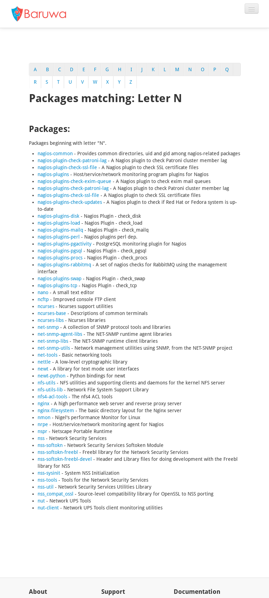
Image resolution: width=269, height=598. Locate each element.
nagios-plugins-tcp (57, 285)
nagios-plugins (53, 174)
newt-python (51, 376)
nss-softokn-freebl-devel (65, 459)
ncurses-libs (51, 320)
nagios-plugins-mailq (60, 230)
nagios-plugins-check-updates (70, 202)
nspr (42, 431)
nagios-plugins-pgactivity (65, 244)
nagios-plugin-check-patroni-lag (72, 160)
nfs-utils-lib (50, 389)
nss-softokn (50, 445)
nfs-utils (46, 382)
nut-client (48, 507)
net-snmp (48, 327)
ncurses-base (52, 313)
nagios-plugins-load (59, 223)
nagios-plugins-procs (60, 257)
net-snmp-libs (53, 341)
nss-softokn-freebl (58, 452)
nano (43, 292)
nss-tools (47, 480)
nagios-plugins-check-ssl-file (68, 195)
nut (41, 501)
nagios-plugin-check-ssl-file (67, 167)
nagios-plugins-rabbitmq (64, 264)
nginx (43, 403)
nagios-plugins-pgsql (60, 251)
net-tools (47, 355)
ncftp (43, 299)
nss (41, 438)
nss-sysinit (49, 473)
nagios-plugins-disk (58, 216)
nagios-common (55, 153)
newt (43, 369)
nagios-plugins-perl (59, 237)
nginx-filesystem (56, 410)
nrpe (43, 424)
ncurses (46, 306)
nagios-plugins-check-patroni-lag (73, 188)
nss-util (46, 487)
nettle (44, 362)
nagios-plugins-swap (59, 278)
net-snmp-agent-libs (60, 334)
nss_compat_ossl (55, 494)
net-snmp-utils (54, 348)
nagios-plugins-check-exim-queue (74, 181)
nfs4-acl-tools (52, 396)
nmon (44, 417)
